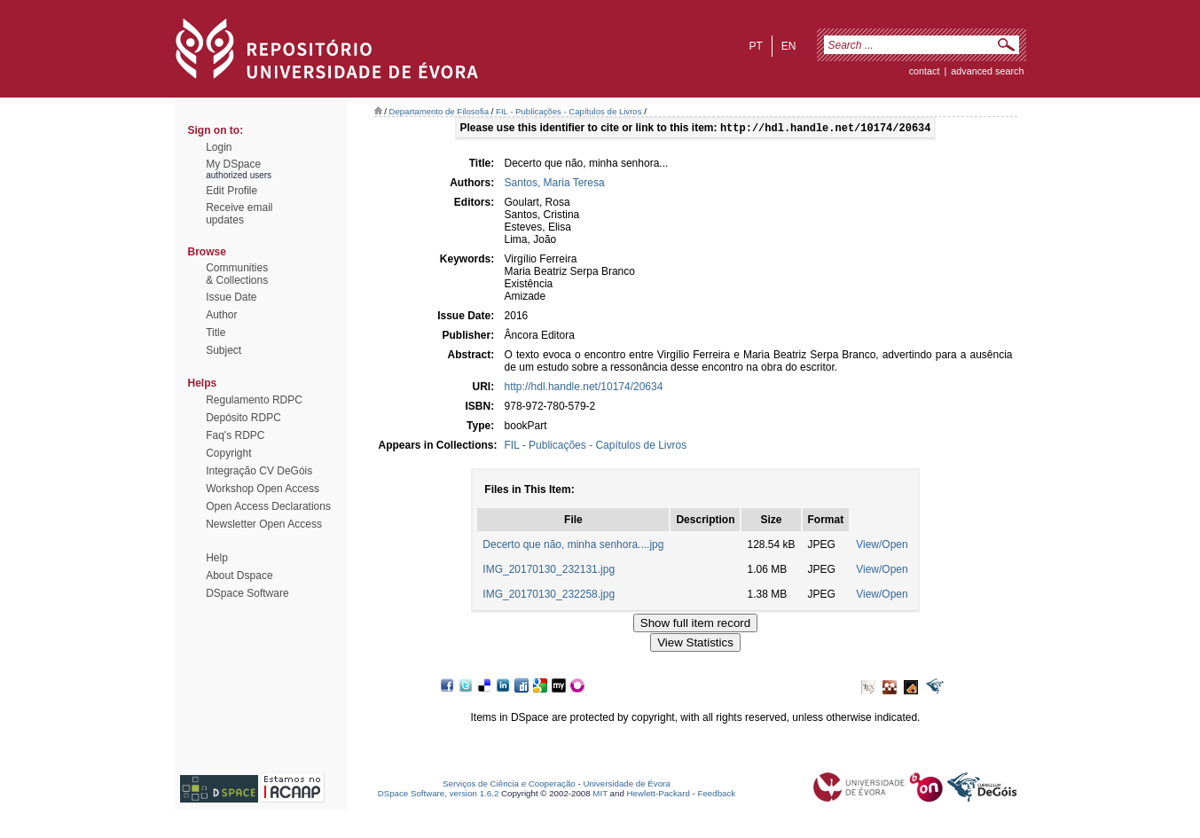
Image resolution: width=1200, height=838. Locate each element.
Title (215, 332)
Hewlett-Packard (658, 795)
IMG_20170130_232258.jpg (548, 596)
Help (217, 558)
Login (218, 147)
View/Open (881, 546)
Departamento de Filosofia (439, 111)
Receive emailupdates (239, 213)
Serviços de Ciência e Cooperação (509, 785)
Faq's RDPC (235, 435)
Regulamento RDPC (254, 400)
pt (755, 46)
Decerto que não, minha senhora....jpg (572, 546)
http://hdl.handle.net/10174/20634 (584, 388)
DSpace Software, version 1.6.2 (438, 795)
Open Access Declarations (268, 506)
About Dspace (239, 575)
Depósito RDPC (243, 417)
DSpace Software (247, 593)
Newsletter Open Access (264, 524)
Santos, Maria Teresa (555, 184)
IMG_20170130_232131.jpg (548, 571)
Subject (223, 350)
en (788, 46)
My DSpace (233, 164)
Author (221, 315)
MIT (600, 795)
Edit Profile (231, 190)
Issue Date (231, 297)
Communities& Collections (237, 274)
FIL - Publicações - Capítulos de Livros (568, 111)
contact (924, 71)
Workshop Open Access (262, 488)
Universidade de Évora (626, 785)
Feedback (716, 795)
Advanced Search (987, 71)
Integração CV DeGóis (259, 471)
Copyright (228, 453)
